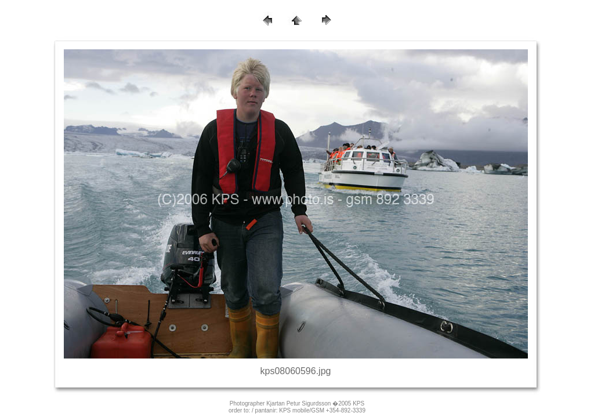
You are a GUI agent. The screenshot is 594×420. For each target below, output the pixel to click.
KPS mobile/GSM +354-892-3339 (322, 410)
